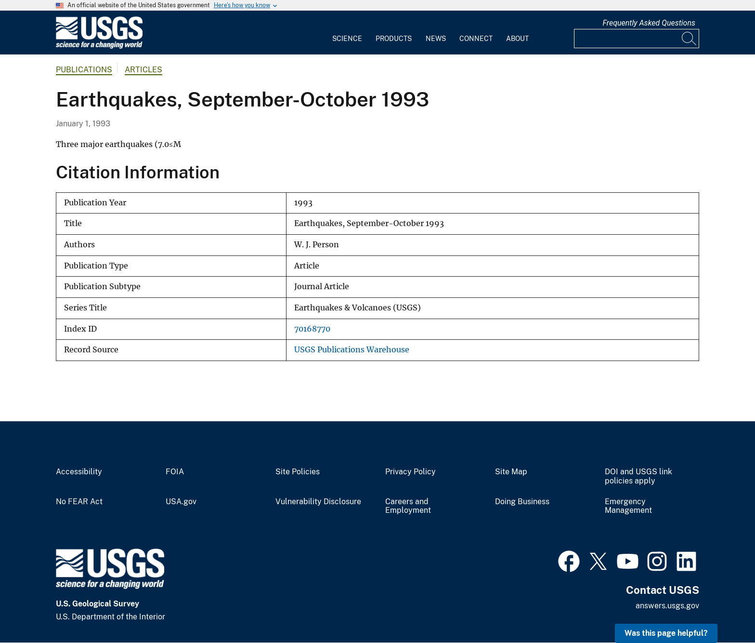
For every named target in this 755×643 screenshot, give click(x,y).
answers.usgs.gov (667, 605)
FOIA (175, 472)
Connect (476, 38)
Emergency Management (628, 506)
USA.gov (181, 501)
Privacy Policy (410, 472)
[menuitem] (347, 32)
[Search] (689, 38)
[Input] (636, 38)
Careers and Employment (408, 506)
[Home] (99, 46)
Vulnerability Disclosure (318, 501)
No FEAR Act (79, 501)
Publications (84, 69)
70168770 (312, 329)
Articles (143, 69)
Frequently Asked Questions (648, 22)
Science (347, 38)
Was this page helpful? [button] (666, 633)
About (517, 38)
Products (394, 38)
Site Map (511, 472)
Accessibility (79, 472)
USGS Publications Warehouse (351, 349)
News (436, 38)
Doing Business (522, 501)
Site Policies (297, 472)
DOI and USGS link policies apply (638, 476)
